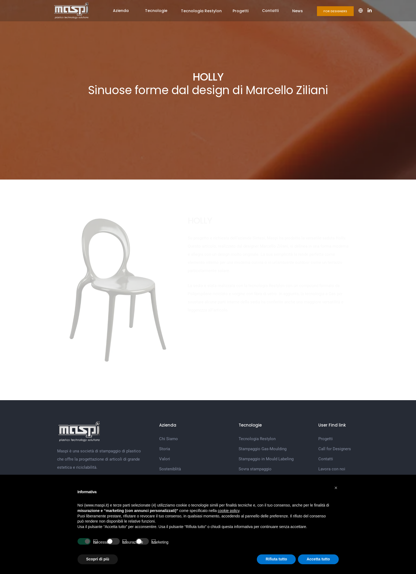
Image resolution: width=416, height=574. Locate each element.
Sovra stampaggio (255, 469)
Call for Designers (334, 448)
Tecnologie (156, 10)
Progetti (240, 11)
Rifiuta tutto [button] (276, 559)
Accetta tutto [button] (318, 559)
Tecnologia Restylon (201, 11)
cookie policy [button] (228, 510)
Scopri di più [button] (97, 559)
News (297, 11)
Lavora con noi (331, 469)
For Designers (335, 11)
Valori (164, 458)
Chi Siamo (168, 438)
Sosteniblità (170, 469)
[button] (336, 487)
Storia (164, 448)
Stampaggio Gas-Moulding (262, 448)
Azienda (121, 10)
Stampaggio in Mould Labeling (266, 458)
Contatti (270, 10)
